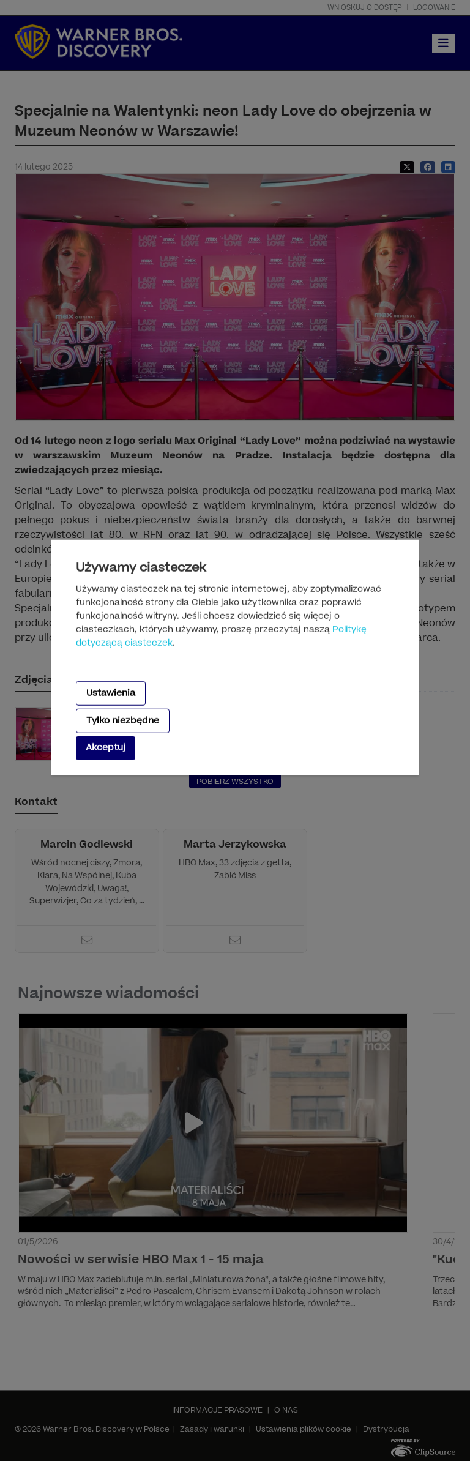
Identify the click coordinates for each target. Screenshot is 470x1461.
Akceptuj (105, 747)
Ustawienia (110, 692)
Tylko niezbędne (122, 720)
